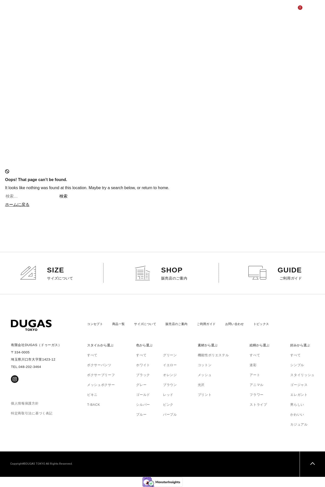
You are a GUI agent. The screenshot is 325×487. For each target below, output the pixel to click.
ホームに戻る (17, 204)
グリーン (170, 355)
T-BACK (93, 405)
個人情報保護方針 (25, 403)
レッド (168, 395)
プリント (205, 395)
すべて (92, 355)
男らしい (297, 405)
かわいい (297, 414)
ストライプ (258, 405)
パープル (170, 414)
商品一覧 (90, 10)
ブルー (141, 414)
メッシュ (205, 375)
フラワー (257, 395)
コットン (205, 365)
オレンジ (170, 375)
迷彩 (253, 365)
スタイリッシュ (302, 375)
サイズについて (117, 10)
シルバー (143, 405)
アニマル (257, 385)
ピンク (168, 405)
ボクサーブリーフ (101, 375)
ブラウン (170, 385)
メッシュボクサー (101, 385)
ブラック (143, 375)
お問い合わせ (245, 324)
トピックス (273, 324)
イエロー (170, 365)
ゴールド (143, 395)
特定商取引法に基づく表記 (32, 413)
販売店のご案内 (150, 10)
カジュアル (298, 424)
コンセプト (67, 10)
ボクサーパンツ (99, 365)
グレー (141, 385)
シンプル (297, 365)
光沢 (201, 385)
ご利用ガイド (181, 10)
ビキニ (92, 395)
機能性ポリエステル (213, 355)
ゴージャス (298, 385)
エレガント (298, 395)
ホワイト (143, 365)
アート (255, 375)
